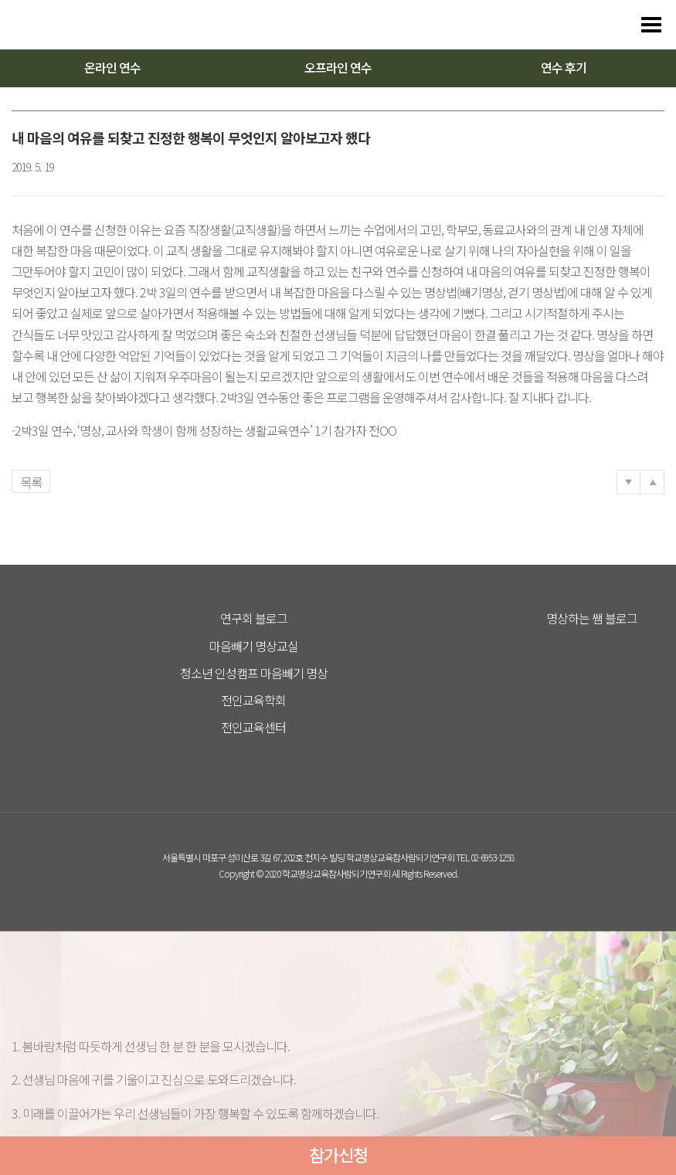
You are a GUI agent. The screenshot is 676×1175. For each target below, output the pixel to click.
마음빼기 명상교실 (253, 646)
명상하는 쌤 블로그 (591, 618)
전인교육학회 (253, 700)
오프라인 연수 (338, 67)
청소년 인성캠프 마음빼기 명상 (254, 673)
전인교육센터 (253, 727)
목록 (31, 482)
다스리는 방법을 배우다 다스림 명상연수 (86, 24)
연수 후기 (563, 67)
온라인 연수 (112, 67)
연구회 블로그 (253, 618)
